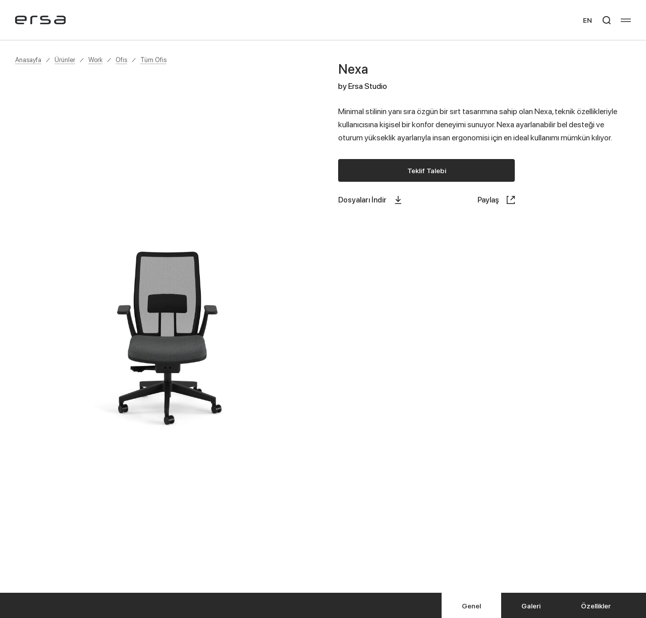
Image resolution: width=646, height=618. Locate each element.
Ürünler (65, 60)
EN (587, 20)
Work (95, 60)
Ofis (121, 60)
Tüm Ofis (153, 60)
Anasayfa (28, 60)
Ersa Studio (367, 86)
